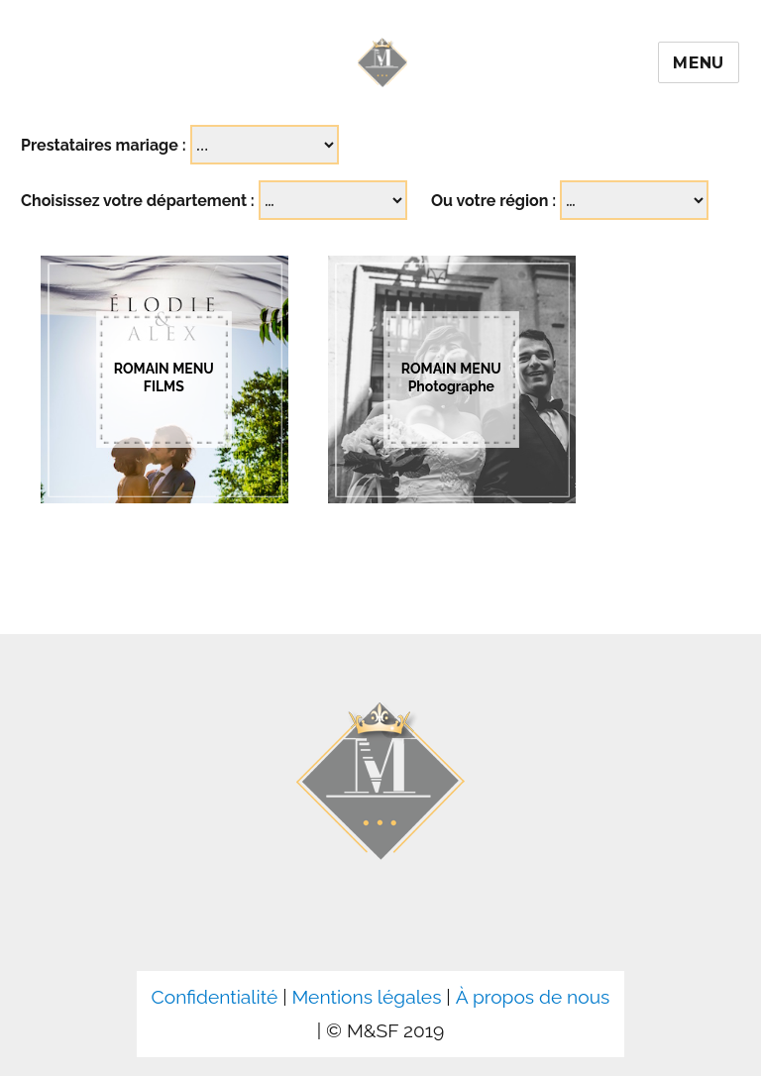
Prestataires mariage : (103, 145)
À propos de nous (533, 997)
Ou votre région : (493, 200)
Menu (698, 63)
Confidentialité (215, 997)
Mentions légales (366, 997)
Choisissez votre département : (138, 200)
